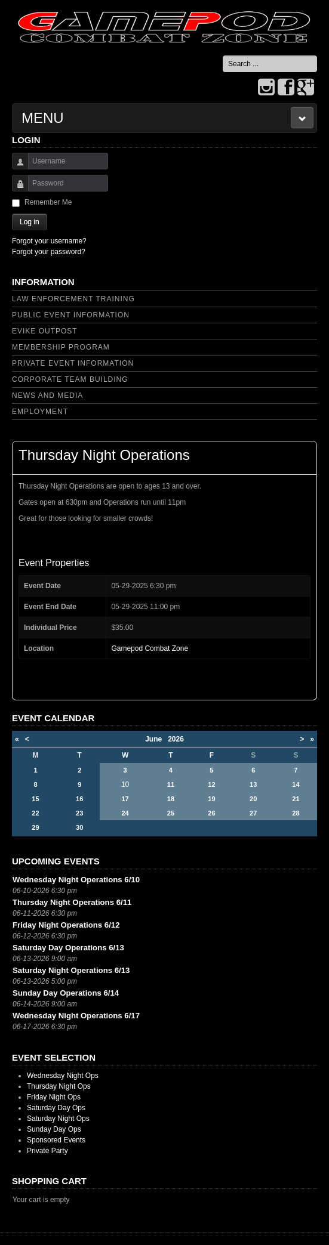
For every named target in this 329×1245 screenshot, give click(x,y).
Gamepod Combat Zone (149, 648)
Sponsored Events (56, 1140)
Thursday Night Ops (59, 1086)
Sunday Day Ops (54, 1129)
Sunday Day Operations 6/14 (66, 992)
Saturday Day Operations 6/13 (68, 947)
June (156, 739)
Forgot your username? (49, 241)
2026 (176, 739)
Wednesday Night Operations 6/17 (76, 1015)
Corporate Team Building (70, 379)
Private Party (47, 1151)
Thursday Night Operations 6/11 (72, 902)
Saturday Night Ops (58, 1118)
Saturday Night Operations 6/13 (71, 970)
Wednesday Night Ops (63, 1075)
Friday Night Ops (54, 1097)
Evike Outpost (45, 331)
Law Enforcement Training (73, 299)
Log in (29, 222)
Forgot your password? (48, 252)
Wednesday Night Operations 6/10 (76, 879)
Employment (40, 411)
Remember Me (48, 202)
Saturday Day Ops (56, 1108)
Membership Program (61, 347)
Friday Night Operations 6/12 (66, 924)
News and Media (47, 395)
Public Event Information (71, 315)
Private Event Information (73, 363)
